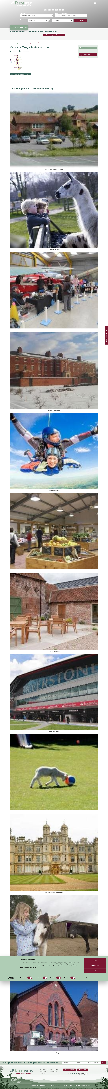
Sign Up (104, 1062)
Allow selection (95, 1073)
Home (11, 42)
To (50, 20)
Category (23, 13)
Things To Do (18, 42)
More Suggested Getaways (54, 34)
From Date (23, 20)
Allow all (95, 1068)
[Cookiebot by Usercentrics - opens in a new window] (10, 1086)
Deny (95, 1078)
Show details (81, 1086)
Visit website (85, 54)
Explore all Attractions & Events (20, 74)
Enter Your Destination (62, 13)
